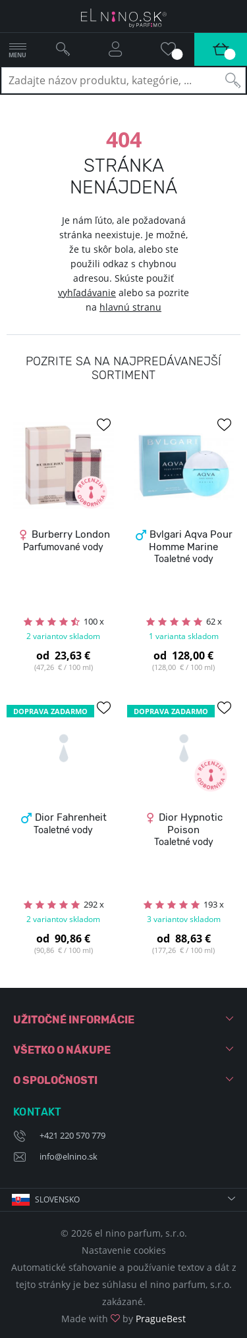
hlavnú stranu (130, 307)
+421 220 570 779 (72, 1135)
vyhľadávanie (87, 292)
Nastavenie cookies (124, 1250)
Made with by (123, 1318)
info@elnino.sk (68, 1156)
